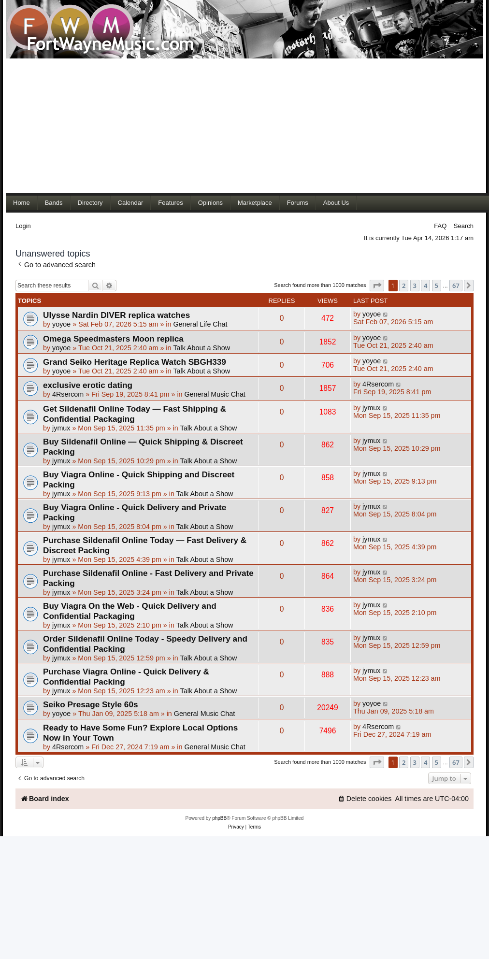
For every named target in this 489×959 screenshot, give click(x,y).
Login (23, 225)
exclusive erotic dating (87, 385)
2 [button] (403, 285)
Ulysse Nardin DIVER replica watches (116, 315)
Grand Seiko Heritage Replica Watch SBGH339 (134, 362)
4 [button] (425, 285)
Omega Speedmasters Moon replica (113, 339)
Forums (297, 202)
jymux (61, 428)
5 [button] (436, 285)
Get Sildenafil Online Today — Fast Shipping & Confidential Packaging (134, 414)
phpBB (219, 818)
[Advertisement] (211, 125)
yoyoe (61, 324)
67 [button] (456, 285)
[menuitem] (365, 798)
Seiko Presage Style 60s (90, 704)
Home (21, 202)
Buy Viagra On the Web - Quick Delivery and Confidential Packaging (129, 611)
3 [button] (415, 285)
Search (464, 225)
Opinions (210, 202)
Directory (90, 202)
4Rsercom (68, 394)
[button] (377, 285)
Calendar (131, 202)
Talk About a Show (201, 348)
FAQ (440, 225)
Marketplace (255, 202)
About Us (336, 202)
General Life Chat (200, 324)
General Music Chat (214, 394)
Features (170, 202)
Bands (54, 202)
